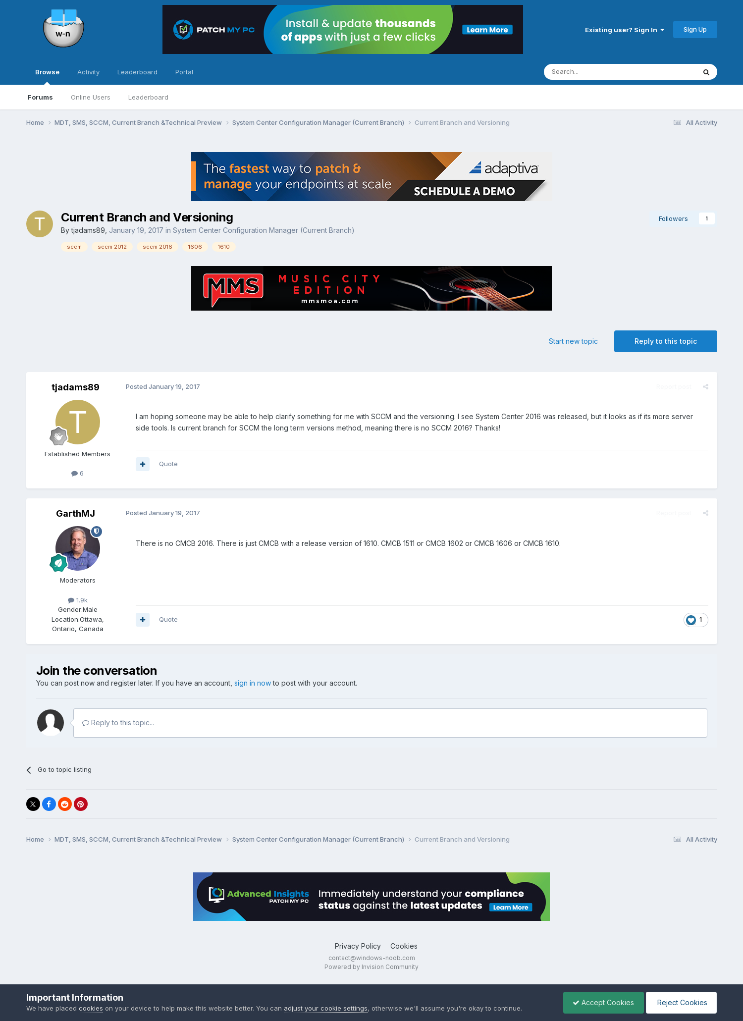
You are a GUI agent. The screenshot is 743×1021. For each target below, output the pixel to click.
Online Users (90, 97)
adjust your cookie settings (326, 1008)
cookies (91, 1008)
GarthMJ (75, 513)
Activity (88, 72)
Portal (184, 72)
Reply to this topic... (118, 722)
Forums (40, 97)
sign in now (252, 683)
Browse (47, 76)
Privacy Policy (358, 946)
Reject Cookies (680, 1002)
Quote (168, 464)
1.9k (78, 600)
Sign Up (695, 29)
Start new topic (573, 341)
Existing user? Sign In (624, 30)
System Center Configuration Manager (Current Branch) (264, 230)
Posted (162, 386)
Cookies (404, 946)
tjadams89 (88, 230)
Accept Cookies (601, 1002)
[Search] (594, 72)
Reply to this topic (666, 341)
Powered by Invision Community (371, 966)
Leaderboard (148, 97)
